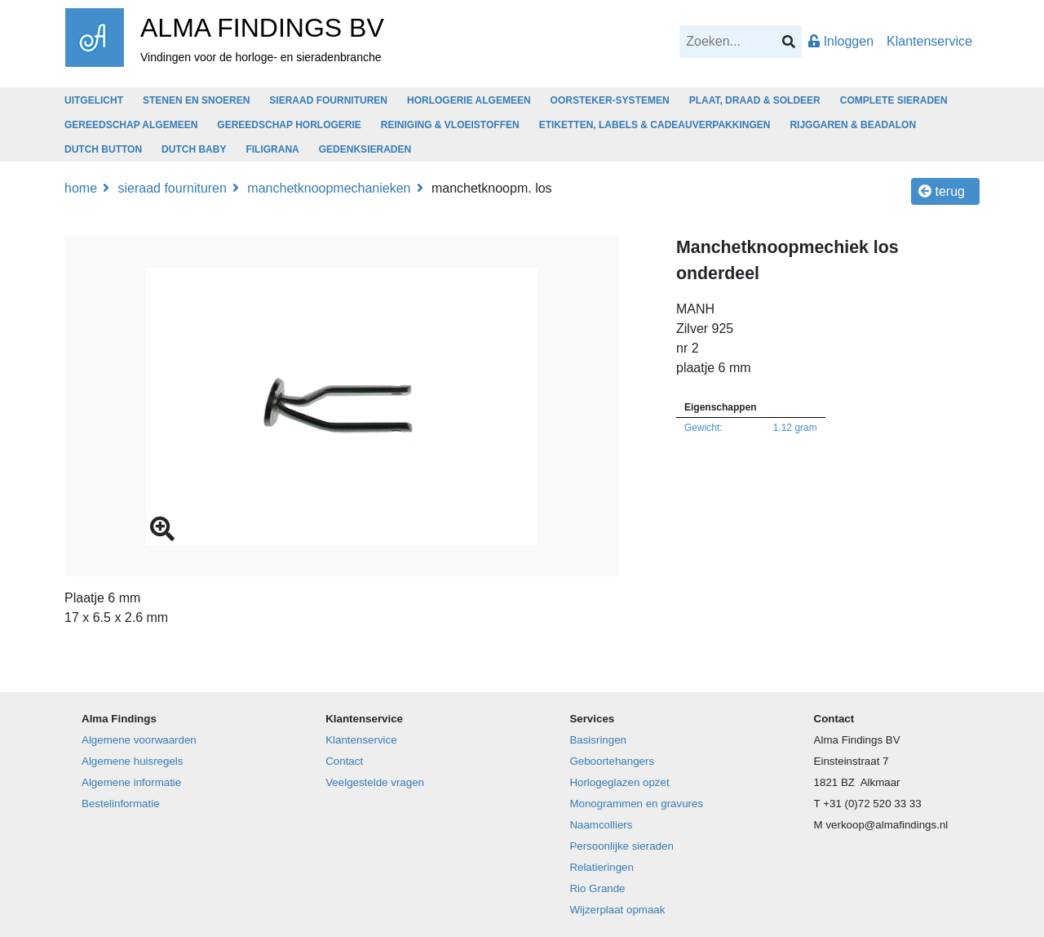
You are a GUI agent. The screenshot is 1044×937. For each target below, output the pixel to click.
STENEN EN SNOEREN (196, 100)
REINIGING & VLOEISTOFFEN (450, 125)
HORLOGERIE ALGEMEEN (469, 100)
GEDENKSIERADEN (365, 149)
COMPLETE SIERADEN (894, 100)
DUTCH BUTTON (103, 149)
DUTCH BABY (193, 149)
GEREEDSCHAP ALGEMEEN (130, 125)
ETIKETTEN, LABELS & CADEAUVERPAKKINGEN (655, 125)
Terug (941, 191)
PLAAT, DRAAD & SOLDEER (755, 100)
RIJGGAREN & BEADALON (853, 125)
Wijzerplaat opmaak (617, 910)
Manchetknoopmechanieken (328, 188)
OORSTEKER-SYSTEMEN (610, 100)
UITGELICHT (93, 100)
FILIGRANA (272, 149)
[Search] (740, 41)
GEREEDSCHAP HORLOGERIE (289, 125)
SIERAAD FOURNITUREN (328, 100)
